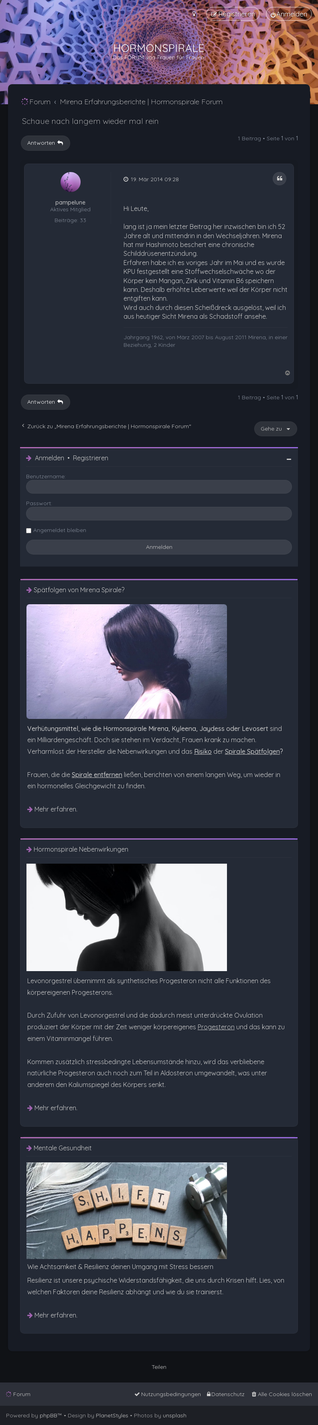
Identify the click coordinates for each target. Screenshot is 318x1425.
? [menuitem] (254, 751)
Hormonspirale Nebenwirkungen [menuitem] (81, 849)
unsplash (174, 1415)
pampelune (70, 202)
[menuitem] (289, 14)
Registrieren (90, 458)
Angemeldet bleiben (59, 530)
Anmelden (49, 458)
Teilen (159, 1366)
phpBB (48, 1415)
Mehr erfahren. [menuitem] (55, 809)
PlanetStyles (112, 1415)
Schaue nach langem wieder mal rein (90, 121)
